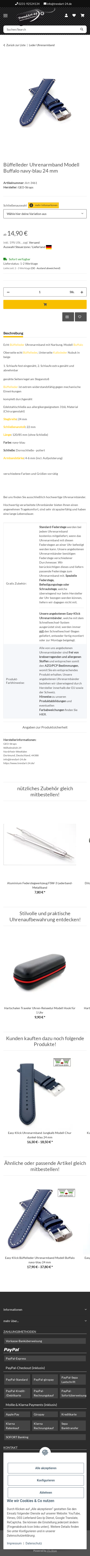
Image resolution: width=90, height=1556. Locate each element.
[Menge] (40, 292)
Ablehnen (46, 1492)
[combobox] (45, 213)
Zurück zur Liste (16, 45)
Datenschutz (34, 1543)
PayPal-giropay (44, 1379)
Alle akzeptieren (45, 1468)
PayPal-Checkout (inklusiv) (25, 1368)
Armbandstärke (13, 458)
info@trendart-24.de (59, 3)
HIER (42, 714)
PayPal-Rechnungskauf (44, 1393)
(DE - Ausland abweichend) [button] (45, 268)
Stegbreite (10, 419)
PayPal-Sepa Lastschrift (69, 1380)
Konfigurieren (46, 1480)
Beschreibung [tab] (13, 333)
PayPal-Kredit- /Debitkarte (15, 1393)
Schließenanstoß (14, 427)
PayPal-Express (16, 1358)
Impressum (14, 1543)
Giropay (39, 1414)
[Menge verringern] (8, 292)
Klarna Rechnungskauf (44, 1426)
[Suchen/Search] (40, 29)
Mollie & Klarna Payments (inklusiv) (31, 1405)
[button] (66, 15)
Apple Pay (12, 1414)
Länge (7, 434)
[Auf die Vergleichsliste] (68, 316)
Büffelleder (17, 344)
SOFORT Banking (17, 1437)
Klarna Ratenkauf (12, 1426)
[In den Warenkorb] (6, 58)
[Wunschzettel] (74, 15)
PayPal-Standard (17, 1379)
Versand (34, 242)
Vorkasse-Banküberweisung (24, 1341)
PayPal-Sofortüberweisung (73, 1393)
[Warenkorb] (82, 15)
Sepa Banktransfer (69, 1426)
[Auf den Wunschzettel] (81, 316)
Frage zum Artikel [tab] (42, 333)
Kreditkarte (69, 1414)
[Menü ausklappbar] (5, 13)
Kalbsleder (60, 352)
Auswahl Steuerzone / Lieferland (27, 247)
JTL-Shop (52, 1550)
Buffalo (78, 344)
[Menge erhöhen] (81, 292)
